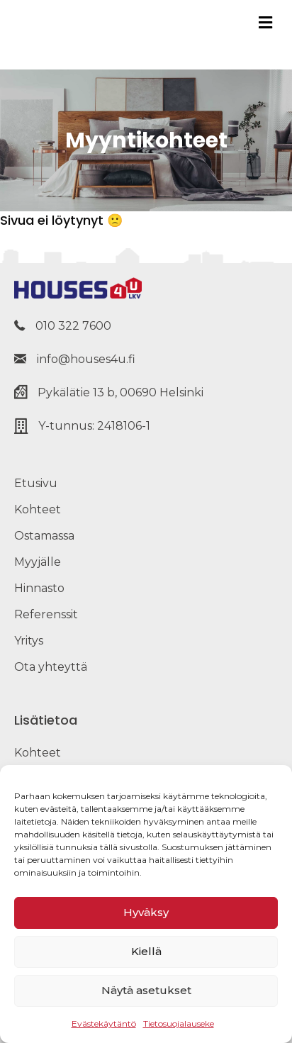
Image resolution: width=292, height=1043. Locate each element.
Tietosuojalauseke (178, 1023)
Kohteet (37, 509)
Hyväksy (146, 912)
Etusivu (35, 483)
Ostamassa (44, 535)
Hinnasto (39, 588)
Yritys (28, 640)
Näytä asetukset (146, 990)
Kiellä (146, 951)
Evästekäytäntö (104, 1023)
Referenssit (46, 614)
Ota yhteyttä (50, 667)
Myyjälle (37, 562)
